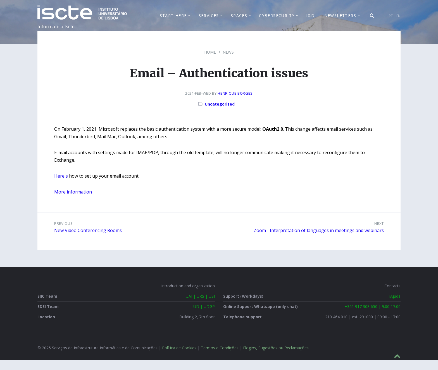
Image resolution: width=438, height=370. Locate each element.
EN (398, 21)
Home (210, 62)
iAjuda (395, 306)
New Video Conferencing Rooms (88, 241)
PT (391, 21)
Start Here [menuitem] (173, 20)
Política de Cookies (179, 358)
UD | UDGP (204, 316)
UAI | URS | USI (200, 306)
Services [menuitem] (209, 20)
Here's (61, 186)
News (228, 62)
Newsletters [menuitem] (340, 20)
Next (379, 233)
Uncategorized (220, 114)
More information (73, 202)
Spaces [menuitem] (239, 20)
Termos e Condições (220, 358)
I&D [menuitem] (310, 20)
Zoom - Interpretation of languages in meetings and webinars (319, 241)
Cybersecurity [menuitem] (276, 20)
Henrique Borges (235, 103)
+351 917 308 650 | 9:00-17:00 (373, 316)
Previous (63, 233)
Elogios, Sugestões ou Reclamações (276, 358)
